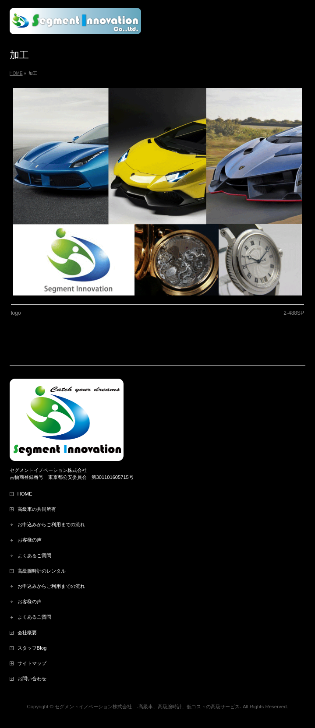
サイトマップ (32, 663)
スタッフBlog (32, 648)
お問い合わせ (32, 678)
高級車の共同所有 (37, 509)
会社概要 (27, 632)
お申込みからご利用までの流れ (51, 524)
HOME (25, 493)
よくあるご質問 (37, 555)
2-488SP (293, 313)
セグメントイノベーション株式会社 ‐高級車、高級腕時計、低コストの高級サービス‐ (148, 706)
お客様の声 (30, 539)
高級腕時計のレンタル (42, 570)
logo (16, 313)
